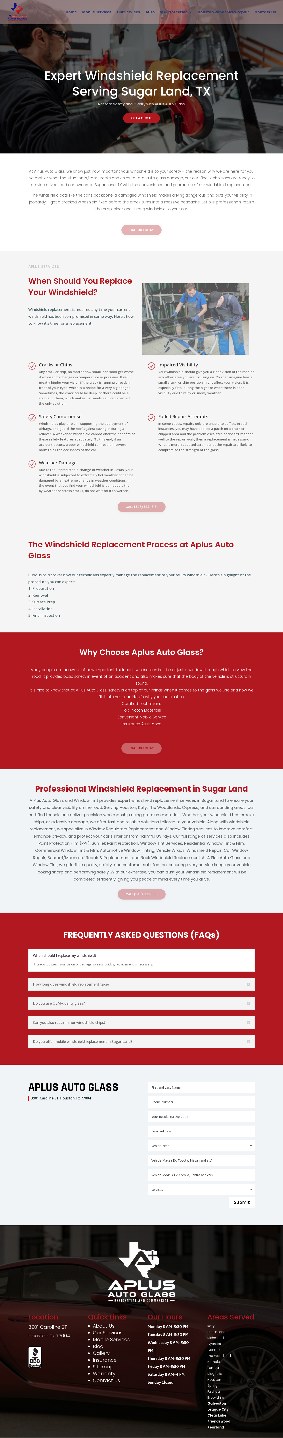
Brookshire (215, 1397)
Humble (213, 1361)
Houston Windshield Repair (223, 13)
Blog (98, 1346)
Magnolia (214, 1373)
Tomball (213, 1367)
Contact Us (265, 13)
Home (71, 13)
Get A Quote (141, 118)
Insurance (105, 1360)
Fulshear (214, 1391)
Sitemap (103, 1366)
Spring (212, 1385)
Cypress (214, 1343)
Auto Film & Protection (166, 13)
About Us (104, 1326)
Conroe (213, 1349)
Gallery (101, 1353)
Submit (242, 1202)
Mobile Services (96, 13)
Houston (214, 1379)
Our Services (128, 13)
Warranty (104, 1373)
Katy (210, 1325)
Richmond (215, 1337)
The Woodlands (220, 1355)
